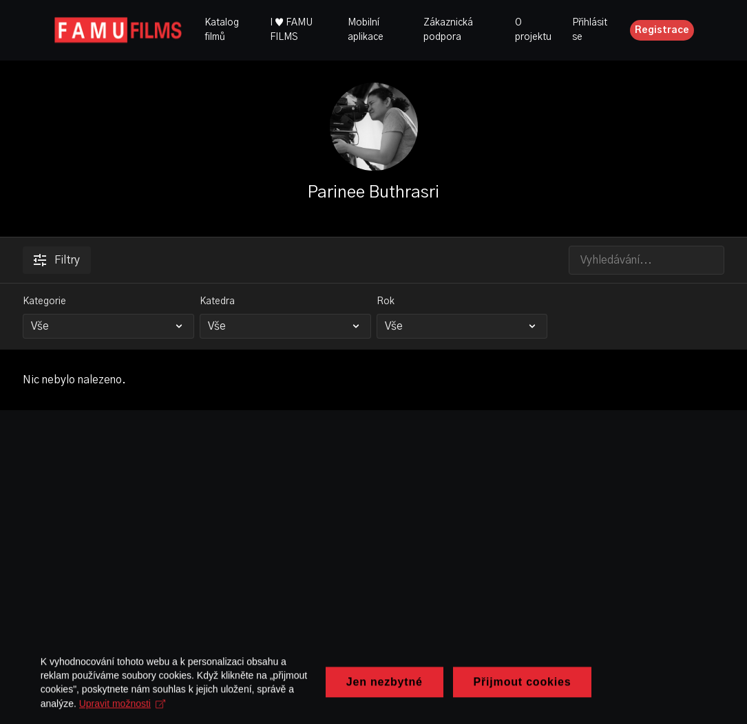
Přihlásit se (589, 30)
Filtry (57, 260)
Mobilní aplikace (365, 30)
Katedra (217, 301)
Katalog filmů (221, 30)
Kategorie (44, 301)
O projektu (533, 30)
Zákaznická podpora (448, 30)
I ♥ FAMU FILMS (291, 30)
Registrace (662, 30)
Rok (385, 301)
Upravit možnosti (170, 711)
